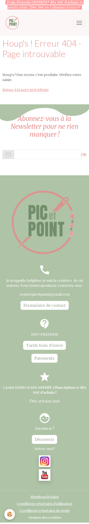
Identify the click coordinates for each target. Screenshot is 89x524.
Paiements (44, 358)
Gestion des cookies (44, 517)
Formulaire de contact (44, 305)
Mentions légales (44, 497)
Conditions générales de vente (44, 511)
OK (84, 154)
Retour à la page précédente (25, 90)
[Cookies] (9, 514)
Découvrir (44, 439)
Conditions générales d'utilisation (44, 504)
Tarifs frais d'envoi (44, 345)
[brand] (13, 23)
